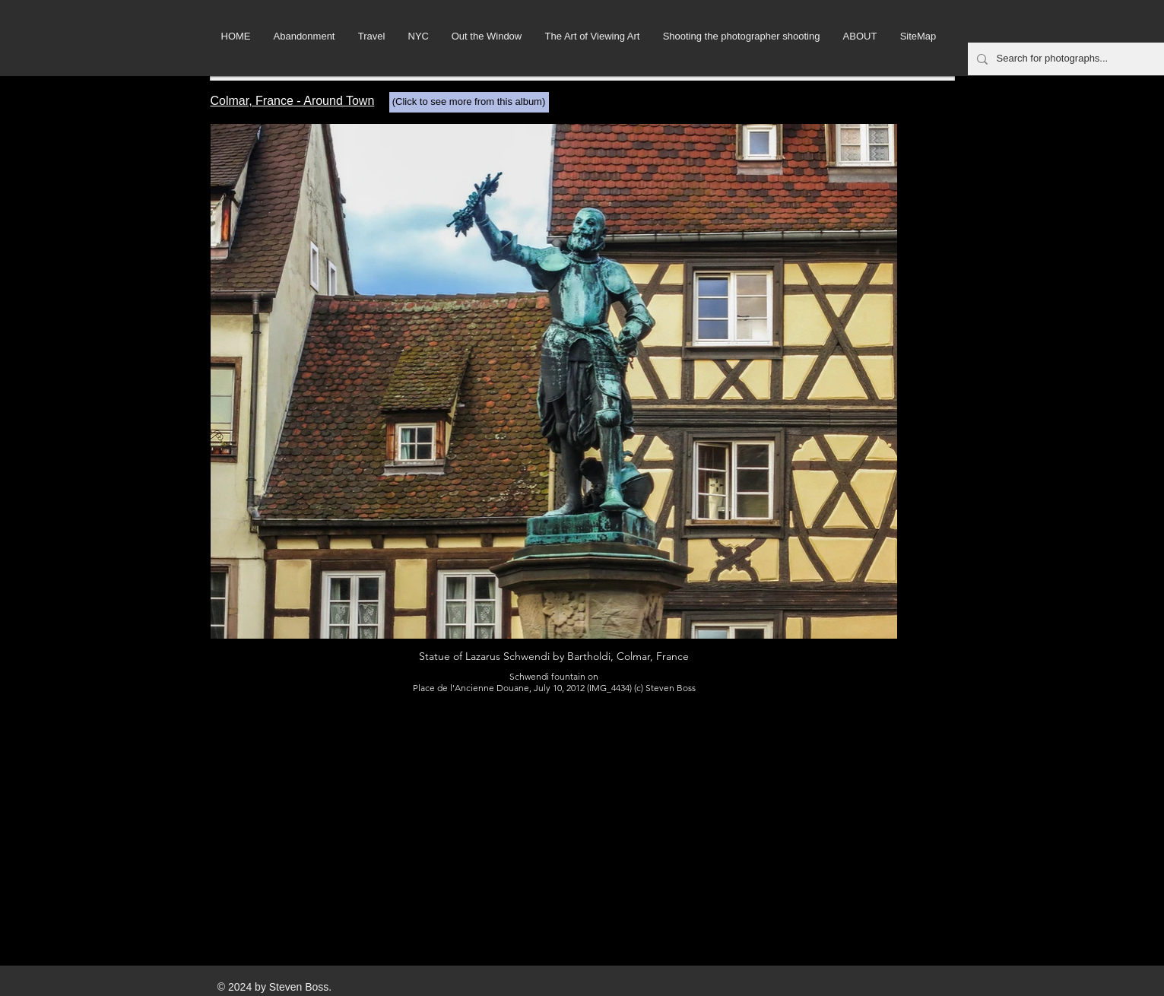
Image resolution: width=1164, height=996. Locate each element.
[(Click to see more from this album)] (469, 102)
